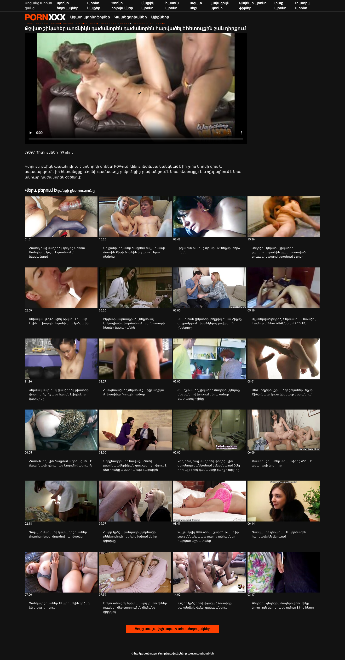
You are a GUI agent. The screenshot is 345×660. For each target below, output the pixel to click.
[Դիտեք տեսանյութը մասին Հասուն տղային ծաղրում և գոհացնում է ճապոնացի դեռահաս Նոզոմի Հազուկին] (61, 430)
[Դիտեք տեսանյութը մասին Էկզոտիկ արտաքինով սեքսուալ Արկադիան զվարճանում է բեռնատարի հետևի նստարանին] (135, 287)
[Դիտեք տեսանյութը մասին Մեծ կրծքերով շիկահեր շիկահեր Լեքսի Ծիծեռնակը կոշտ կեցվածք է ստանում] (283, 358)
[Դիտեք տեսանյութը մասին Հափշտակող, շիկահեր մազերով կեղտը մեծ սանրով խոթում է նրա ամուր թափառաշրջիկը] (209, 358)
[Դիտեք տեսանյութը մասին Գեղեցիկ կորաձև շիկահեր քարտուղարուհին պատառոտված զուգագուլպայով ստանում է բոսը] (283, 216)
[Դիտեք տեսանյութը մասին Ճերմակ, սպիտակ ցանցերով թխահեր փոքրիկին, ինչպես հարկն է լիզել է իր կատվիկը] (61, 358)
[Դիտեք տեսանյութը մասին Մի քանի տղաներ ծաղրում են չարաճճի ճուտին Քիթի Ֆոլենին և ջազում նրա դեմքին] (135, 216)
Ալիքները (160, 17)
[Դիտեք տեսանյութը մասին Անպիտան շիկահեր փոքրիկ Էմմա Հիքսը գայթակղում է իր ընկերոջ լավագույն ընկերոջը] (209, 287)
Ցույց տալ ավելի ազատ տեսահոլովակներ (172, 629)
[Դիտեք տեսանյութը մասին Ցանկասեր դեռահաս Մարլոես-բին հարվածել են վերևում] (283, 501)
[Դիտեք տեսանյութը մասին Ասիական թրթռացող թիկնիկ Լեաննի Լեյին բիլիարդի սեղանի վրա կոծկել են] (61, 287)
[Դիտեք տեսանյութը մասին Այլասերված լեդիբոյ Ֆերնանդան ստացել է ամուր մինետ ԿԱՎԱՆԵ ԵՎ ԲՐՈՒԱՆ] (283, 287)
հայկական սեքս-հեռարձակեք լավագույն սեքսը (45, 17)
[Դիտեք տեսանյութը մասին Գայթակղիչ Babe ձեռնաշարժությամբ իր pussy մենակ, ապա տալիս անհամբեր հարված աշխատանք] (209, 501)
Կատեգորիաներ (130, 17)
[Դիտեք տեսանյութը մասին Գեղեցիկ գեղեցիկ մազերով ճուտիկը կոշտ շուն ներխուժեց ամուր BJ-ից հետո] (283, 572)
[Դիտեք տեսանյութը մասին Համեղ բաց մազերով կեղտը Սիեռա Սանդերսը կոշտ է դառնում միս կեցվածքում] (61, 216)
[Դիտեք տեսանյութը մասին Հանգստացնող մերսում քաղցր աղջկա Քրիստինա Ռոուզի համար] (135, 358)
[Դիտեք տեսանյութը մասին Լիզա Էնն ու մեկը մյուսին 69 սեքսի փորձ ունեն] (209, 216)
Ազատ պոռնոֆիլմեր (90, 17)
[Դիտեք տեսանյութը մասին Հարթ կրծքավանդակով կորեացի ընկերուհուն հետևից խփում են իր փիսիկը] (135, 501)
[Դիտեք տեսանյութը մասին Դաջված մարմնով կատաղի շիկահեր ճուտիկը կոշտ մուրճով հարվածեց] (61, 501)
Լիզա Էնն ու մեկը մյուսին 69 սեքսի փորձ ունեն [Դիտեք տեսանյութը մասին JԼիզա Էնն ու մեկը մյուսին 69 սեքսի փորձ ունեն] (209, 250)
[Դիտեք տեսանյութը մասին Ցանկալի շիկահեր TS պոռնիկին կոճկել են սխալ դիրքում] (61, 572)
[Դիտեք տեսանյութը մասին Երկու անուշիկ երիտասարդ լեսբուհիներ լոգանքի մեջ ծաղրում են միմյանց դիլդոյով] (135, 572)
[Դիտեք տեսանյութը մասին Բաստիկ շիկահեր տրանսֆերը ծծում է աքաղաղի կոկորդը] (283, 430)
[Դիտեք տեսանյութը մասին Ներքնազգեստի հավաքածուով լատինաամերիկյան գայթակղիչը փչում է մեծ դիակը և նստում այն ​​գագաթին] (135, 430)
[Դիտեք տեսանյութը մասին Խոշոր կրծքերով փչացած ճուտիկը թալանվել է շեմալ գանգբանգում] (209, 572)
